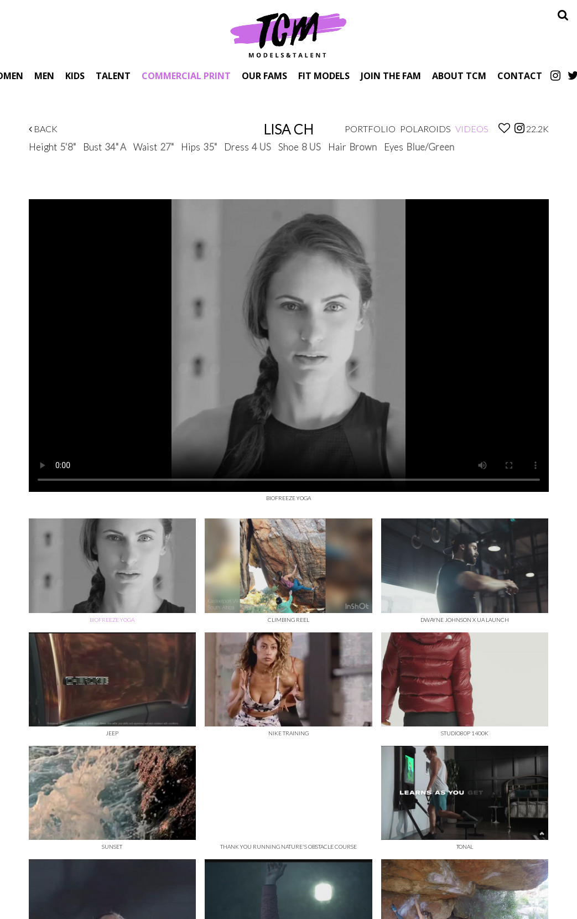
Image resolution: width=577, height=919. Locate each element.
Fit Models (324, 75)
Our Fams (264, 75)
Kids (75, 75)
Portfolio (370, 128)
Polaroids (425, 128)
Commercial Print (186, 75)
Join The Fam (391, 75)
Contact (519, 75)
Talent (113, 75)
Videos (471, 128)
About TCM (459, 75)
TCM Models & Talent (289, 34)
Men (44, 75)
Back (43, 128)
